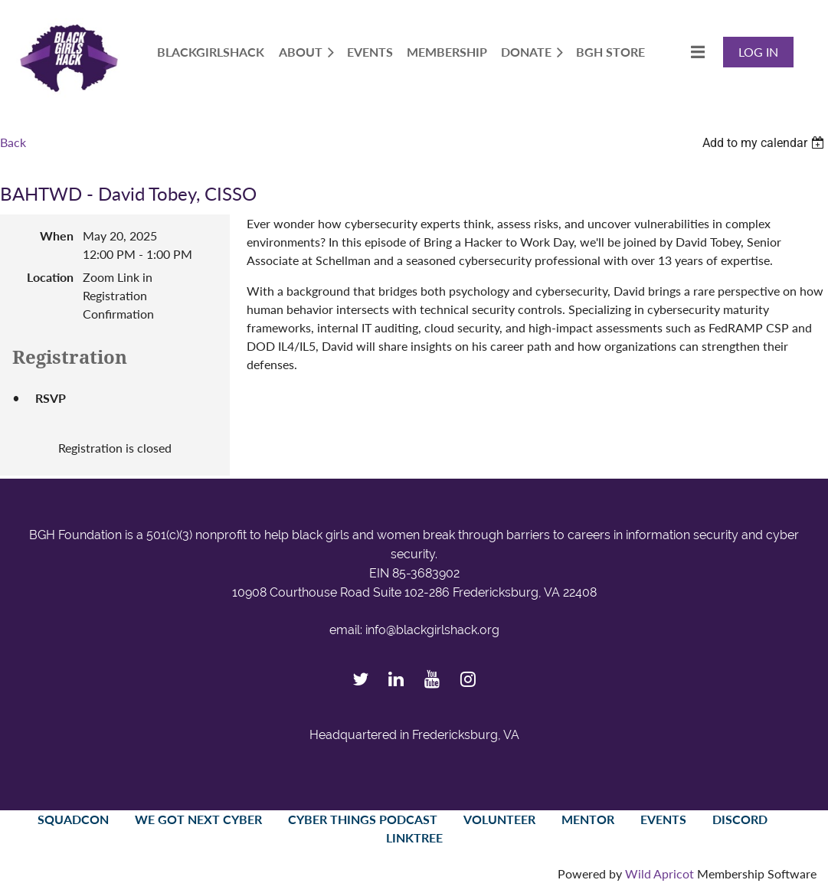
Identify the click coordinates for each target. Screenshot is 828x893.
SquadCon (73, 819)
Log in (758, 51)
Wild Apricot (659, 873)
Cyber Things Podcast (362, 819)
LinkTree (414, 837)
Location (50, 277)
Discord (739, 819)
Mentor (587, 819)
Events (663, 819)
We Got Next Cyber (198, 819)
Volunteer (499, 819)
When (57, 235)
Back (13, 142)
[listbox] (765, 142)
